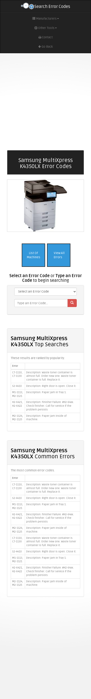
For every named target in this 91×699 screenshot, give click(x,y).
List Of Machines (33, 255)
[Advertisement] (44, 101)
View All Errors (59, 255)
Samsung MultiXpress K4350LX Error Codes (45, 163)
